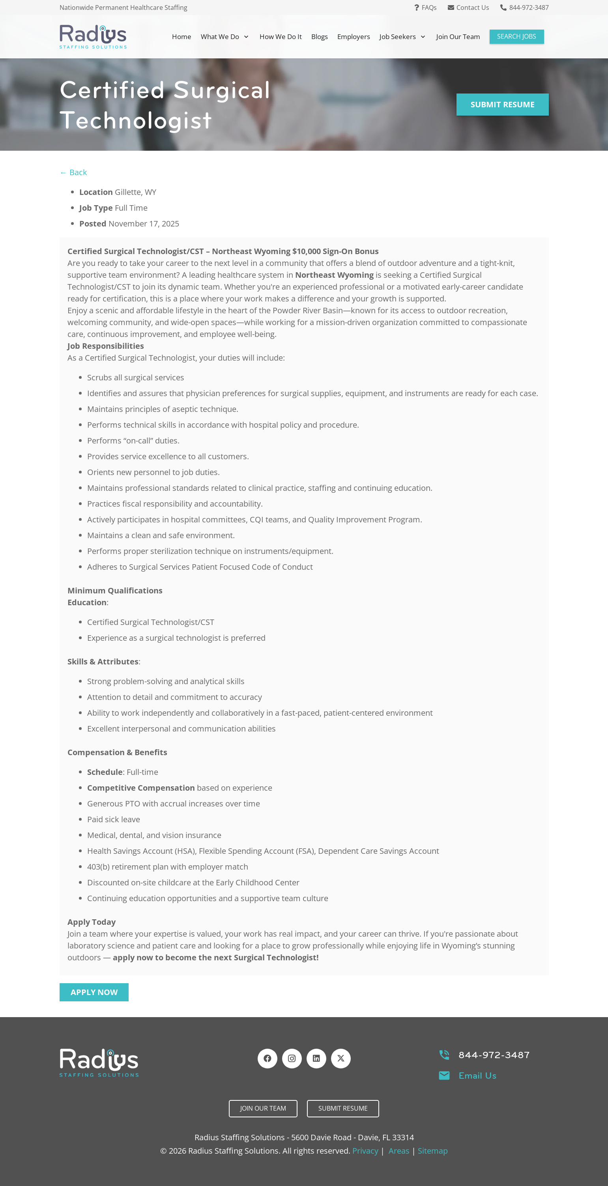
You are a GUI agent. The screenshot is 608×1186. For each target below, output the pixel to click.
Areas (399, 1150)
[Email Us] (448, 1075)
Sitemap (433, 1150)
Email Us (477, 1075)
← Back (73, 172)
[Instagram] (292, 1058)
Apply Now (94, 992)
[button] (244, 36)
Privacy (365, 1150)
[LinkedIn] (316, 1058)
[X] (341, 1058)
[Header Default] (93, 37)
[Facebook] (267, 1058)
